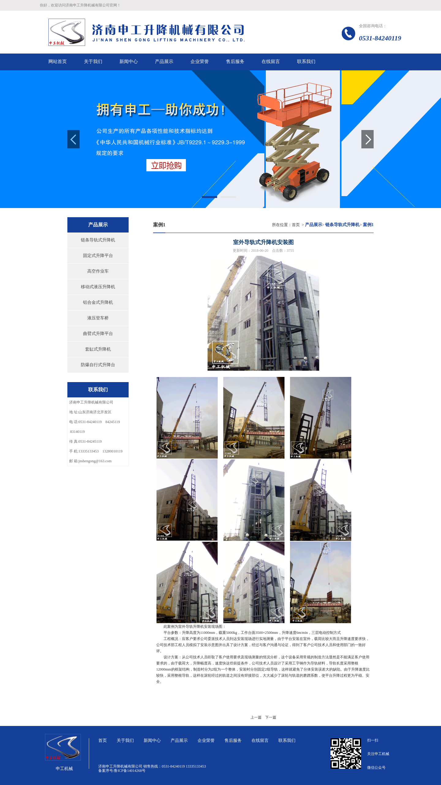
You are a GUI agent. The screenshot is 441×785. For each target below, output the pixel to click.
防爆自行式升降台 (98, 365)
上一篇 (256, 717)
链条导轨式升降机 (98, 240)
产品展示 (179, 740)
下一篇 (270, 717)
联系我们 (287, 740)
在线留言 (260, 740)
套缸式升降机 (98, 349)
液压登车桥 (98, 318)
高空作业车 (98, 271)
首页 (296, 224)
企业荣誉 (206, 740)
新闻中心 (152, 740)
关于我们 (125, 740)
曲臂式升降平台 (98, 333)
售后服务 (233, 740)
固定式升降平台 (98, 255)
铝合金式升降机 (98, 302)
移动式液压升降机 (98, 287)
